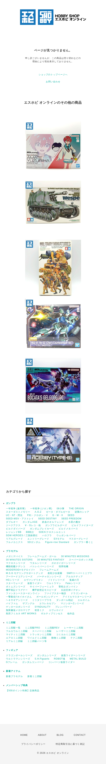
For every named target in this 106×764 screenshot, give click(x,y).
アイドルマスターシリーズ (77, 596)
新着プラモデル (14, 676)
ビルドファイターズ (82, 525)
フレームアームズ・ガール (41, 556)
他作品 (71, 613)
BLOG (60, 735)
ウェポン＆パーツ (66, 535)
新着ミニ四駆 (34, 676)
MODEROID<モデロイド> (20, 570)
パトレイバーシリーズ (42, 566)
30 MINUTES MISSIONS (75, 556)
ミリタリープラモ (42, 600)
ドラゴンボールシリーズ (19, 655)
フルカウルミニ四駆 (17, 631)
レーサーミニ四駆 (73, 627)
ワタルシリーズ (38, 563)
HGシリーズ (12, 580)
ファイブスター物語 (55, 593)
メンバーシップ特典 (17, 685)
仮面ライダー (34, 583)
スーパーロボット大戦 (81, 559)
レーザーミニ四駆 (66, 631)
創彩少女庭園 (55, 573)
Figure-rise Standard (57, 542)
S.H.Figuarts (42, 658)
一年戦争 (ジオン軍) (41, 508)
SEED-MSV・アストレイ (20, 518)
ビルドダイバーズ (15, 528)
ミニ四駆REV (52, 627)
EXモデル (59, 538)
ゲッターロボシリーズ (18, 607)
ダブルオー (12, 522)
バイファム (12, 603)
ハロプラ (47, 535)
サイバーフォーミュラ (42, 586)
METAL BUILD (78, 658)
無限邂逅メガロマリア (18, 610)
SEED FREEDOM (71, 518)
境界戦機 (63, 566)
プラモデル (12, 551)
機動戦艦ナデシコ (15, 566)
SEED (71, 515)
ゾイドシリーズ (56, 580)
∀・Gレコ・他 (33, 525)
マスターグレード (78, 538)
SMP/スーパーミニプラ (79, 573)
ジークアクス (13, 525)
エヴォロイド (56, 610)
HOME (24, 735)
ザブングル (29, 603)
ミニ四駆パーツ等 (37, 641)
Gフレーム (12, 662)
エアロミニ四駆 (14, 638)
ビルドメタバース (68, 528)
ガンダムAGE (30, 522)
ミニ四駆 (11, 622)
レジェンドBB (13, 532)
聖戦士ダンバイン (68, 586)
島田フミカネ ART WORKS (21, 613)
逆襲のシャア (82, 512)
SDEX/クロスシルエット (52, 532)
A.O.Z (38, 512)
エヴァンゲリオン (33, 580)
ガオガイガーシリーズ (63, 563)
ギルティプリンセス (52, 613)
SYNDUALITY (42, 607)
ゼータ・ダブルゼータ (58, 512)
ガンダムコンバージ (33, 662)
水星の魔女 (74, 522)
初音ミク (39, 610)
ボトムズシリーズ (15, 586)
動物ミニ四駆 (58, 638)
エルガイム (84, 600)
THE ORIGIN (76, 508)
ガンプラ (11, 503)
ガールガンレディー (47, 596)
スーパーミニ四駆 (42, 631)
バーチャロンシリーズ (49, 576)
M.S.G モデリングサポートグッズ (24, 573)
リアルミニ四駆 (14, 641)
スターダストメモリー (18, 512)
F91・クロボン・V (37, 515)
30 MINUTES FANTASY (50, 559)
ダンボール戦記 (64, 600)
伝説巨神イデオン (70, 590)
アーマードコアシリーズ (19, 576)
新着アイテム (13, 671)
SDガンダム (34, 542)
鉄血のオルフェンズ (53, 522)
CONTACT (80, 735)
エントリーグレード (38, 538)
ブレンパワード (63, 607)
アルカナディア (74, 576)
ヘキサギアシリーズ (17, 600)
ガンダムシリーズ (46, 655)
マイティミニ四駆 (15, 634)
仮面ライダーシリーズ (73, 655)
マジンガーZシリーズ (72, 603)
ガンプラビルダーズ (56, 525)
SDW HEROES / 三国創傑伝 (22, 535)
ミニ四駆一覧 (13, 627)
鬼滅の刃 (74, 580)
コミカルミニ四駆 (66, 634)
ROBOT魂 (59, 658)
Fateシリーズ (73, 583)
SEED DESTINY (47, 518)
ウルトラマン (54, 583)
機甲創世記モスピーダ (44, 590)
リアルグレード (14, 538)
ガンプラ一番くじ (83, 542)
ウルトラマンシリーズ (18, 658)
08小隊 (60, 508)
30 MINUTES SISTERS (19, 559)
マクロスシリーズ (15, 563)
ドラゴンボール (79, 593)
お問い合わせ (53, 81)
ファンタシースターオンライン (23, 593)
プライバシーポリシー (33, 744)
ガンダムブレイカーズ (42, 528)
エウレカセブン (47, 603)
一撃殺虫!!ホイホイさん (19, 596)
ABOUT (42, 735)
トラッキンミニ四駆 (41, 634)
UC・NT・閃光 (14, 515)
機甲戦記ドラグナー (17, 590)
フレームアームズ (49, 570)
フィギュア (12, 650)
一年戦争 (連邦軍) (16, 508)
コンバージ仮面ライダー (61, 662)
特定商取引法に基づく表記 (70, 744)
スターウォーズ (14, 583)
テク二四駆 (76, 638)
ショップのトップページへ (53, 74)
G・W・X (57, 515)
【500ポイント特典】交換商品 (22, 690)
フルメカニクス (14, 542)
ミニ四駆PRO (32, 627)
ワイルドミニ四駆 (37, 638)
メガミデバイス (14, 556)
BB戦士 (30, 532)
